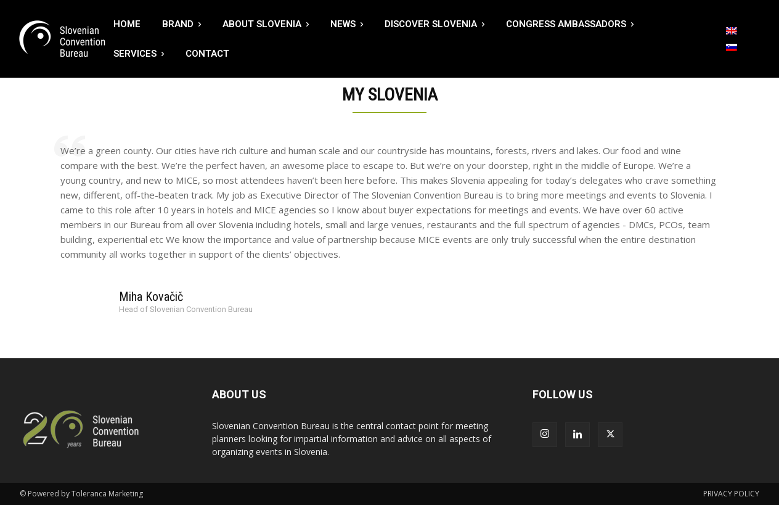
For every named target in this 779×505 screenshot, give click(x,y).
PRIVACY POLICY (731, 493)
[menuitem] (731, 31)
